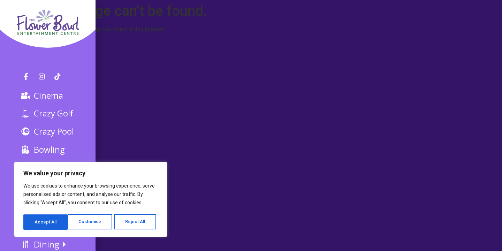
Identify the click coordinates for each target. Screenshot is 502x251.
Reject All (91, 222)
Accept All (136, 222)
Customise (45, 222)
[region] (90, 200)
